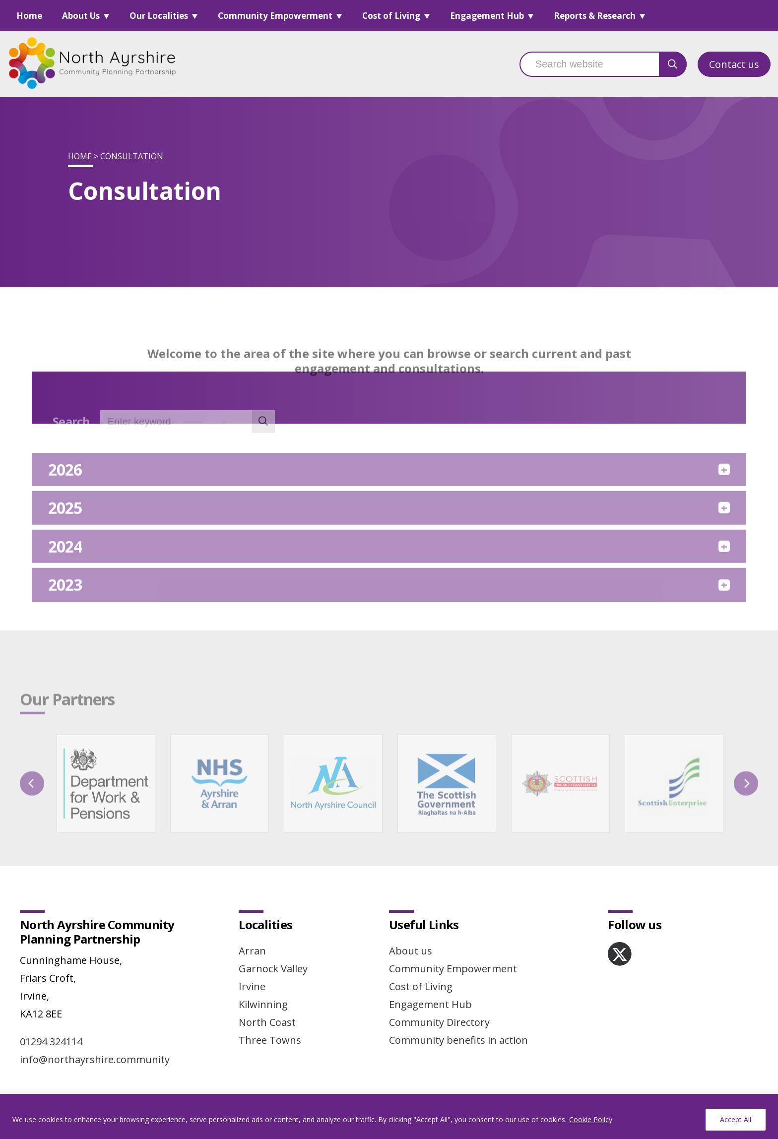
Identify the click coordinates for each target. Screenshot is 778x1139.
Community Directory (439, 1022)
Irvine (252, 986)
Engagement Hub (487, 15)
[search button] (673, 64)
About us (410, 950)
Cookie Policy (590, 1119)
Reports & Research (595, 15)
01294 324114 (51, 1041)
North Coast (267, 1022)
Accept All (735, 1119)
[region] (389, 1116)
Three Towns (270, 1040)
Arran (252, 950)
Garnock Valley (273, 968)
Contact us (734, 64)
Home (29, 15)
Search (71, 436)
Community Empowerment (275, 15)
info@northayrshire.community (95, 1059)
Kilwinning (263, 1004)
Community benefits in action (458, 1040)
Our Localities (159, 15)
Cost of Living (391, 15)
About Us (81, 15)
